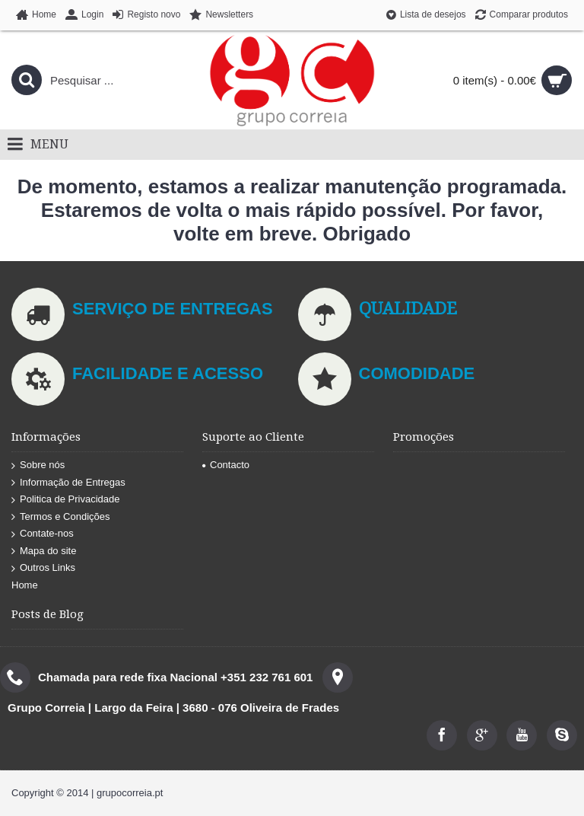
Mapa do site (43, 551)
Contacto (225, 464)
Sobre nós (38, 465)
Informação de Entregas (68, 483)
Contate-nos (42, 534)
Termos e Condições (60, 517)
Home (24, 585)
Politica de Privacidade (65, 499)
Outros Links (43, 568)
